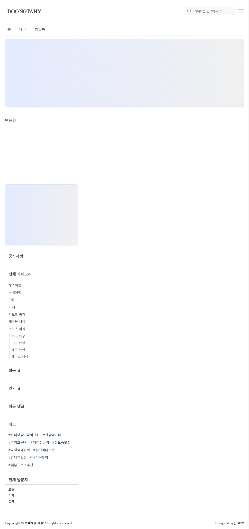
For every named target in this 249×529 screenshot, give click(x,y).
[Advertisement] (124, 73)
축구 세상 (18, 336)
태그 (22, 29)
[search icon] (189, 11)
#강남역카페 (52, 434)
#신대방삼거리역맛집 (24, 434)
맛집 (12, 299)
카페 (12, 306)
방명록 (40, 29)
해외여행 (15, 285)
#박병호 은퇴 (17, 442)
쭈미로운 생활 (34, 523)
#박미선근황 (40, 442)
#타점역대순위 (19, 449)
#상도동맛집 (61, 442)
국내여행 (15, 292)
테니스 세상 (19, 356)
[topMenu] (241, 10)
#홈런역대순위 (44, 449)
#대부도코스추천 (20, 464)
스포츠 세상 (17, 328)
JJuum (239, 523)
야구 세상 (18, 342)
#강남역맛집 (17, 457)
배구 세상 (18, 349)
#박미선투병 (39, 457)
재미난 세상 (17, 321)
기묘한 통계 (17, 314)
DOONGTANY (24, 11)
